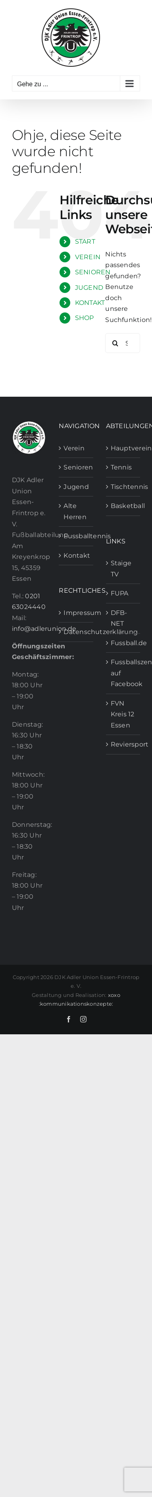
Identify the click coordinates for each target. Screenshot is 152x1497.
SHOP (84, 318)
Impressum (76, 613)
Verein (73, 448)
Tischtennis (123, 487)
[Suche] (115, 343)
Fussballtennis (76, 536)
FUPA (120, 593)
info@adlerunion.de (44, 628)
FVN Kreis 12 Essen (123, 714)
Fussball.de (123, 643)
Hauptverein (123, 448)
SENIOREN (93, 272)
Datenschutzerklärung (76, 632)
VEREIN (87, 257)
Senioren (76, 467)
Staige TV (121, 568)
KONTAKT (90, 302)
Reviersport (123, 744)
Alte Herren (74, 511)
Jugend (76, 487)
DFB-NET (119, 618)
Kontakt (76, 555)
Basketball (123, 506)
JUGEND (89, 287)
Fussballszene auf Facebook (123, 673)
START (85, 241)
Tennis (121, 467)
